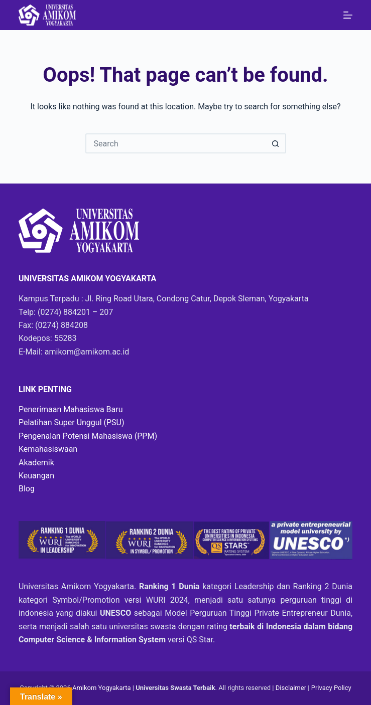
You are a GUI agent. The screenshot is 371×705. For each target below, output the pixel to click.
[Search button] (276, 143)
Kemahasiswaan (48, 449)
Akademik (36, 462)
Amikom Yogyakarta (101, 687)
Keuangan (36, 475)
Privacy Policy (331, 687)
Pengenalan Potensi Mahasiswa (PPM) (88, 436)
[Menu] (347, 15)
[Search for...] (175, 143)
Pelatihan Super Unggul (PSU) (72, 422)
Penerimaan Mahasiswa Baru (71, 409)
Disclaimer (292, 687)
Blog (27, 488)
